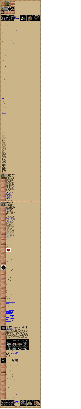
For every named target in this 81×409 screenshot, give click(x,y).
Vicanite (12, 327)
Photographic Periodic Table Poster (12, 328)
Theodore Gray (9, 195)
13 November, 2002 (9, 197)
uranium (12, 187)
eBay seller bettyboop (10, 193)
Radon (3, 98)
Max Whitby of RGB (9, 256)
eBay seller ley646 (13, 350)
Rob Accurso (12, 315)
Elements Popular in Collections (10, 39)
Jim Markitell (14, 351)
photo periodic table (14, 362)
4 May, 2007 (14, 353)
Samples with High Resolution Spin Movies (11, 44)
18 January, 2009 (9, 321)
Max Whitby (8, 209)
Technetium (4, 113)
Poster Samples (10, 40)
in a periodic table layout (10, 311)
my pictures (8, 233)
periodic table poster (17, 17)
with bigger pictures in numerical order (10, 237)
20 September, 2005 (14, 352)
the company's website (9, 221)
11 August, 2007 (9, 260)
